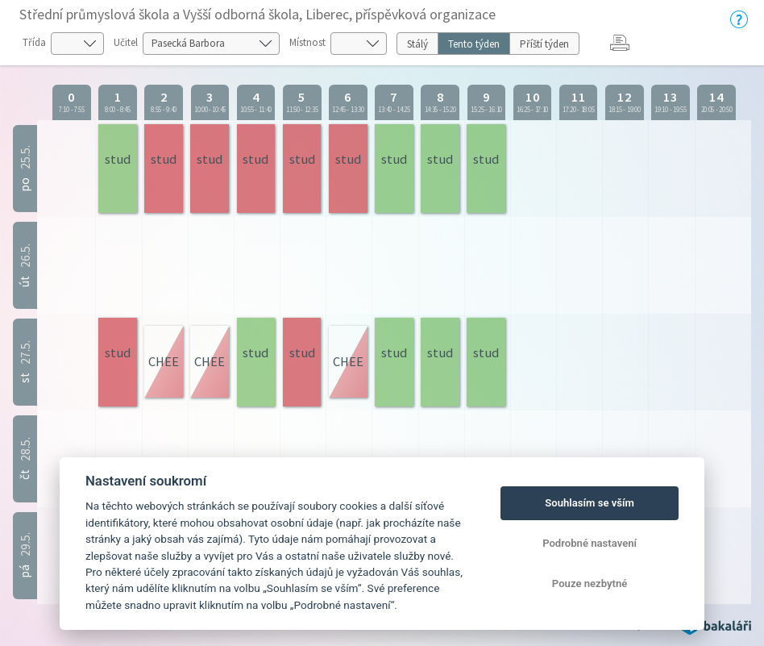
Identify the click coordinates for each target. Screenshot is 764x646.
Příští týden (544, 44)
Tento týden (474, 44)
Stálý (417, 44)
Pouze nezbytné (590, 583)
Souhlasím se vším (589, 503)
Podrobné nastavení (589, 543)
